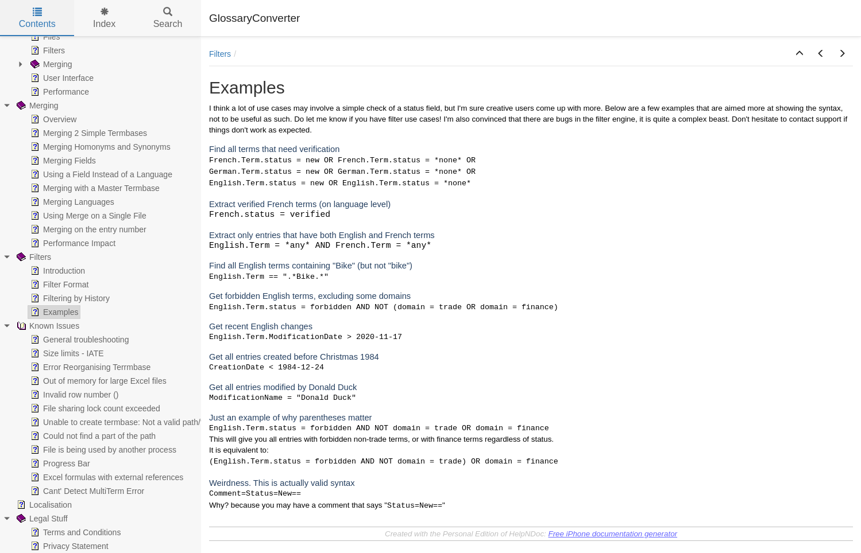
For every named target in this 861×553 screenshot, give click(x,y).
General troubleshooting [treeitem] (78, 339)
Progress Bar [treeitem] (59, 463)
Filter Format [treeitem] (58, 284)
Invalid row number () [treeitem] (73, 395)
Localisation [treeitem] (43, 505)
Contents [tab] (37, 18)
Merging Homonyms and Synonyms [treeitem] (99, 147)
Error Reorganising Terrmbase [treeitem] (89, 367)
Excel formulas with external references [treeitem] (105, 477)
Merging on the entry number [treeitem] (87, 229)
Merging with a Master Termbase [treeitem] (94, 188)
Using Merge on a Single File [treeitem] (87, 216)
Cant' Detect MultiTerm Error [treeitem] (86, 491)
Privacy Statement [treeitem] (68, 546)
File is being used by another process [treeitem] (102, 450)
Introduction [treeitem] (56, 271)
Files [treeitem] (44, 37)
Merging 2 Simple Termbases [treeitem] (87, 133)
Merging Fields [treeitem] (62, 161)
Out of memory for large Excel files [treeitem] (97, 381)
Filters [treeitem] (46, 50)
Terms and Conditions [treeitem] (74, 532)
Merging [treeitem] (50, 64)
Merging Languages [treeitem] (71, 202)
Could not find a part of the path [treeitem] (92, 436)
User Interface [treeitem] (61, 78)
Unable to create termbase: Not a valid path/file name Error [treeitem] (140, 422)
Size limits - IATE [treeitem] (66, 353)
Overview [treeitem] (52, 119)
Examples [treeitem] (53, 312)
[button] (799, 54)
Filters (220, 54)
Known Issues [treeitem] (46, 326)
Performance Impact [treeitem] (71, 243)
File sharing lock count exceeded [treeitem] (94, 408)
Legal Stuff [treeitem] (41, 518)
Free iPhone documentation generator (612, 533)
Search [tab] (168, 18)
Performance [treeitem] (58, 92)
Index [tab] (104, 18)
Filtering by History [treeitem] (69, 298)
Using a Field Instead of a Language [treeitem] (100, 174)
